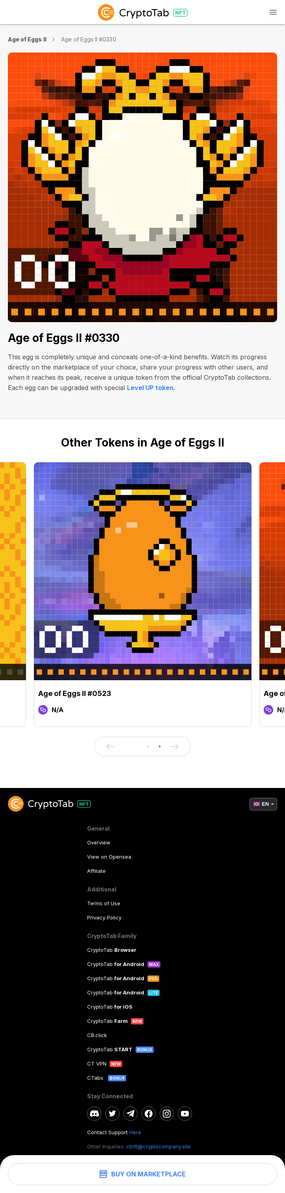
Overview (98, 842)
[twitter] (112, 1114)
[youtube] (185, 1114)
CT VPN (96, 1063)
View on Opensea (109, 856)
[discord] (94, 1114)
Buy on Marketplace (142, 1174)
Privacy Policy (104, 917)
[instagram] (167, 1114)
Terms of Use (103, 903)
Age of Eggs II (27, 39)
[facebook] (149, 1114)
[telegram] (130, 1114)
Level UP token (150, 388)
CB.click (97, 1035)
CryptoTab (111, 950)
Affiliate (96, 871)
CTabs (96, 1078)
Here (135, 1132)
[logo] (142, 12)
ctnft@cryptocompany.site (158, 1146)
